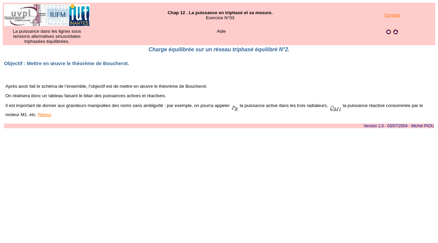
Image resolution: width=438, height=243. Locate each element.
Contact (392, 15)
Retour (44, 114)
